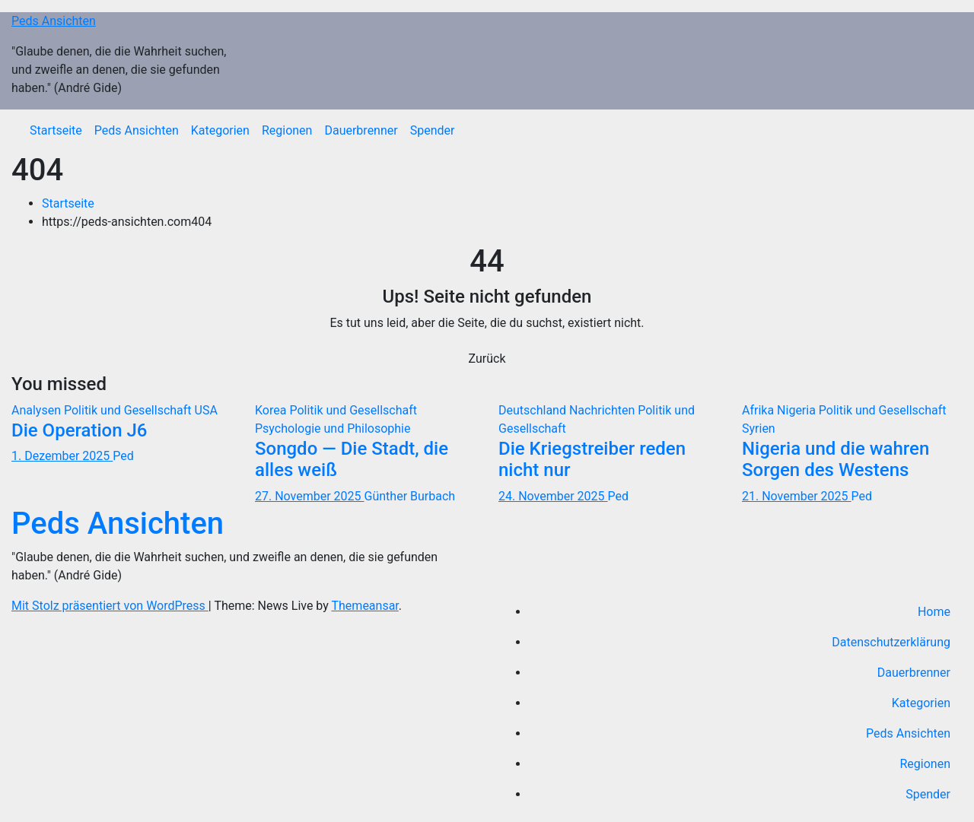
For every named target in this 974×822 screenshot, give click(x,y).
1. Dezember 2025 (62, 456)
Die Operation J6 (79, 430)
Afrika (759, 410)
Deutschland (533, 410)
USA (206, 410)
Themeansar (365, 605)
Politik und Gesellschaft (129, 410)
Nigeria (798, 410)
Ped (123, 456)
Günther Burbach (410, 496)
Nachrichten (603, 410)
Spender (432, 130)
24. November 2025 (553, 496)
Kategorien (220, 130)
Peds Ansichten (53, 21)
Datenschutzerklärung (891, 642)
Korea (272, 410)
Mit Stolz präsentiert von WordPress (109, 605)
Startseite (56, 130)
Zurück (487, 358)
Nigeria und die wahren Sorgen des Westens (835, 459)
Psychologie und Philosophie (333, 428)
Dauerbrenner (360, 130)
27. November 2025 (309, 496)
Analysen (37, 410)
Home (934, 612)
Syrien (758, 428)
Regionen (287, 130)
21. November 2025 (796, 496)
